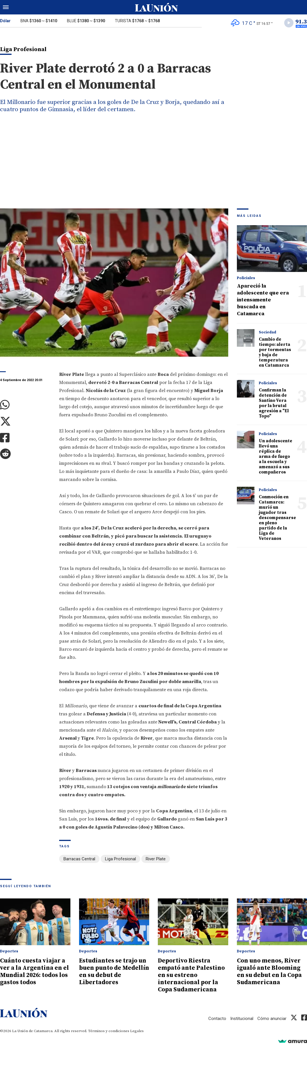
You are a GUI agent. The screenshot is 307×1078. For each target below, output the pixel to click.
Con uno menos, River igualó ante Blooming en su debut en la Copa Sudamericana (270, 971)
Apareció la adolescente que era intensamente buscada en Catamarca (263, 300)
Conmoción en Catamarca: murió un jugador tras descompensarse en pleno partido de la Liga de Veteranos (277, 518)
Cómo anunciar (272, 1017)
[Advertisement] (153, 165)
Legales (137, 1029)
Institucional (241, 1017)
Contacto (217, 1017)
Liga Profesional (120, 859)
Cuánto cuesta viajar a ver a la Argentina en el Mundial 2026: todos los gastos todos (33, 971)
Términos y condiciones (108, 1029)
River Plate (156, 859)
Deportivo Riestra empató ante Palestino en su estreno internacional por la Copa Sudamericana (191, 974)
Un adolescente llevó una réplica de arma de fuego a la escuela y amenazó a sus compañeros (275, 457)
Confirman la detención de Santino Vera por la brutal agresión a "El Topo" (274, 403)
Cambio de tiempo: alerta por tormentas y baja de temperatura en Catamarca (275, 352)
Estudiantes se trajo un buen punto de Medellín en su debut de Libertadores (113, 971)
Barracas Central (79, 859)
